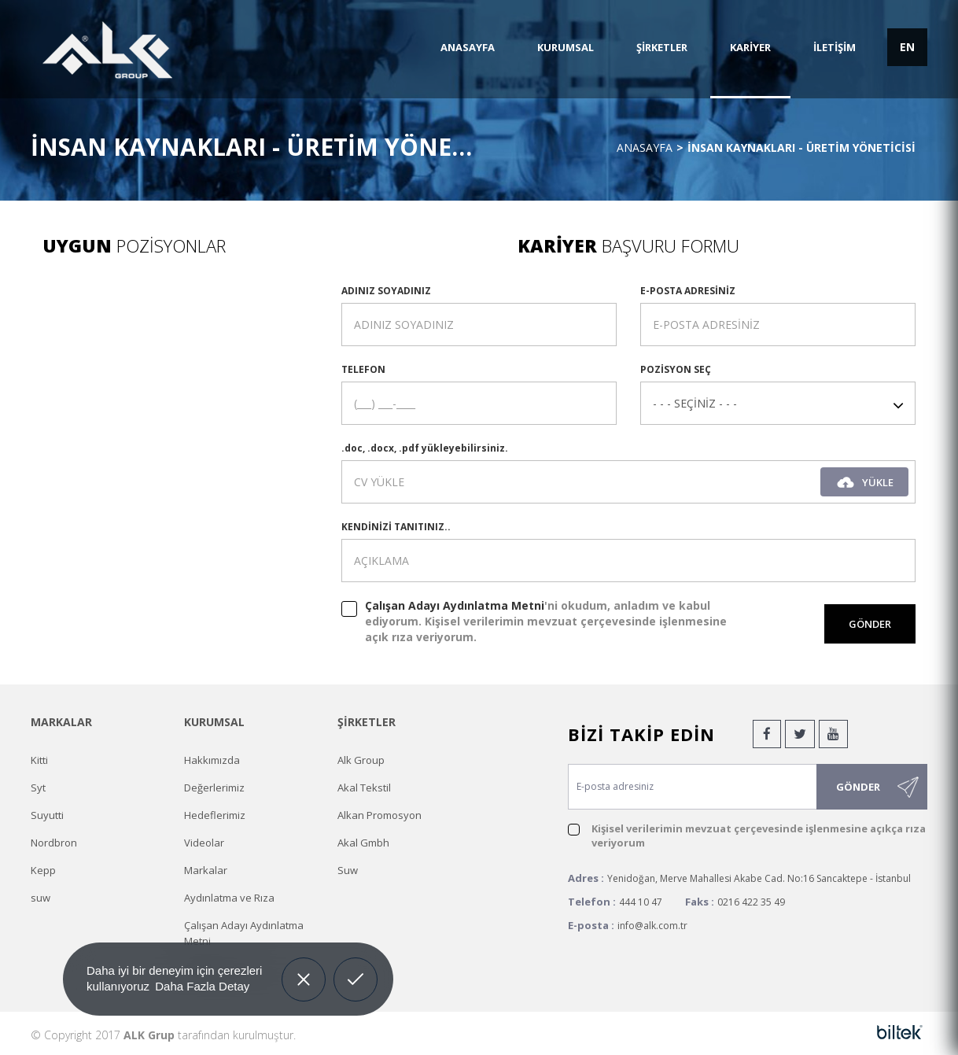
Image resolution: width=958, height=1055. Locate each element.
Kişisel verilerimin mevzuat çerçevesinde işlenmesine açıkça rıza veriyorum (758, 835)
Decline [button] (303, 967)
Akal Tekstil (364, 787)
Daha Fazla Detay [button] (202, 986)
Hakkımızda (212, 760)
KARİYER (750, 47)
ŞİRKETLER (661, 47)
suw (40, 898)
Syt (38, 787)
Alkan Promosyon (379, 815)
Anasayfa (644, 147)
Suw (347, 870)
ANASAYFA (467, 47)
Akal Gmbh (363, 843)
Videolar (204, 843)
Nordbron (54, 843)
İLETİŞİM (834, 47)
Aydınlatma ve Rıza (229, 898)
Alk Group (361, 760)
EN (907, 46)
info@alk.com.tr (652, 925)
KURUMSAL (565, 47)
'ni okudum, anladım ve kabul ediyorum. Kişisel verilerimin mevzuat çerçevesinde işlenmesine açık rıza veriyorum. (546, 621)
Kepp (43, 870)
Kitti (39, 760)
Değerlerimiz (214, 787)
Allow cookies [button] (356, 967)
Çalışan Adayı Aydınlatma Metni (454, 605)
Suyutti (47, 815)
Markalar (205, 870)
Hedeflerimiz (214, 815)
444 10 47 (640, 902)
